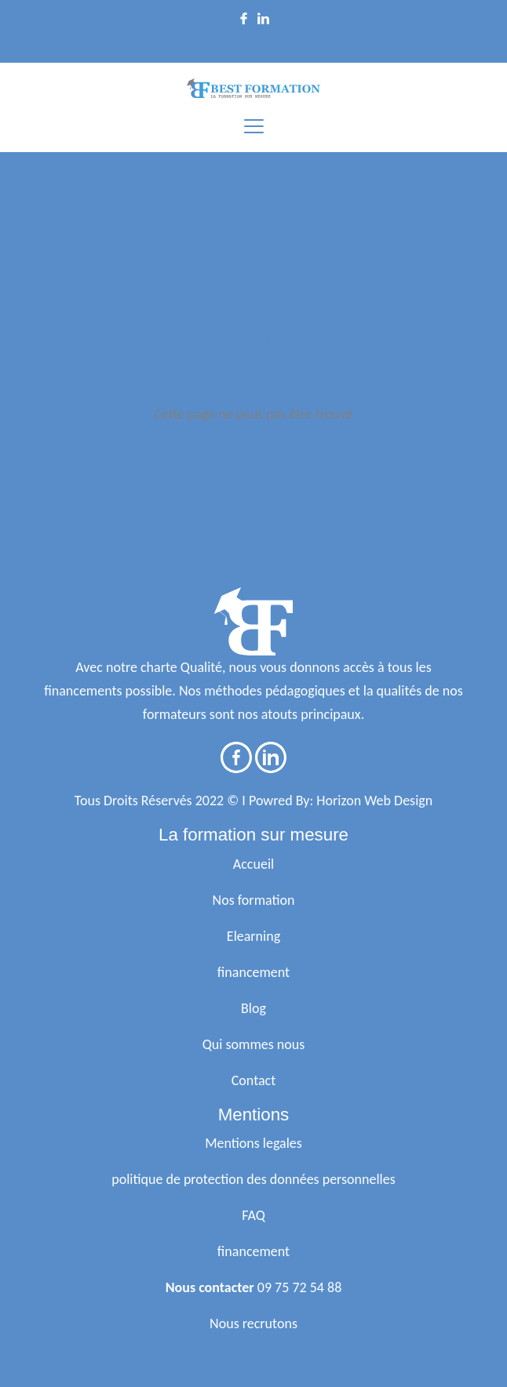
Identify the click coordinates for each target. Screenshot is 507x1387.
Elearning (253, 936)
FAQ (253, 1215)
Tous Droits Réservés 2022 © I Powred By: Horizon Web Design (253, 800)
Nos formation (254, 900)
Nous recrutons (253, 1323)
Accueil (253, 864)
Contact (253, 1080)
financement (253, 972)
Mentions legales (253, 1143)
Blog (253, 1008)
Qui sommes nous (253, 1044)
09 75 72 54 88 (299, 1287)
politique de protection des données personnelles (253, 1179)
